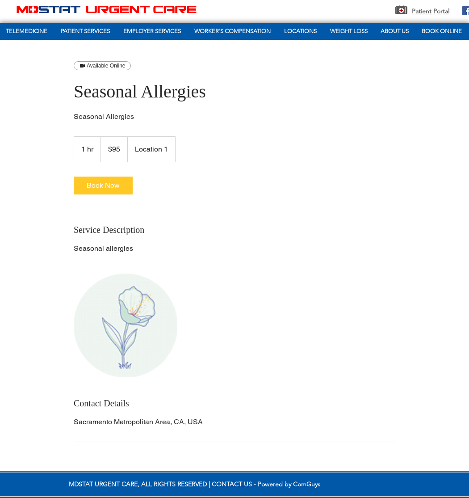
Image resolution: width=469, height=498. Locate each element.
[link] (103, 185)
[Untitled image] (125, 325)
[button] (86, 31)
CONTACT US (232, 484)
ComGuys (306, 484)
